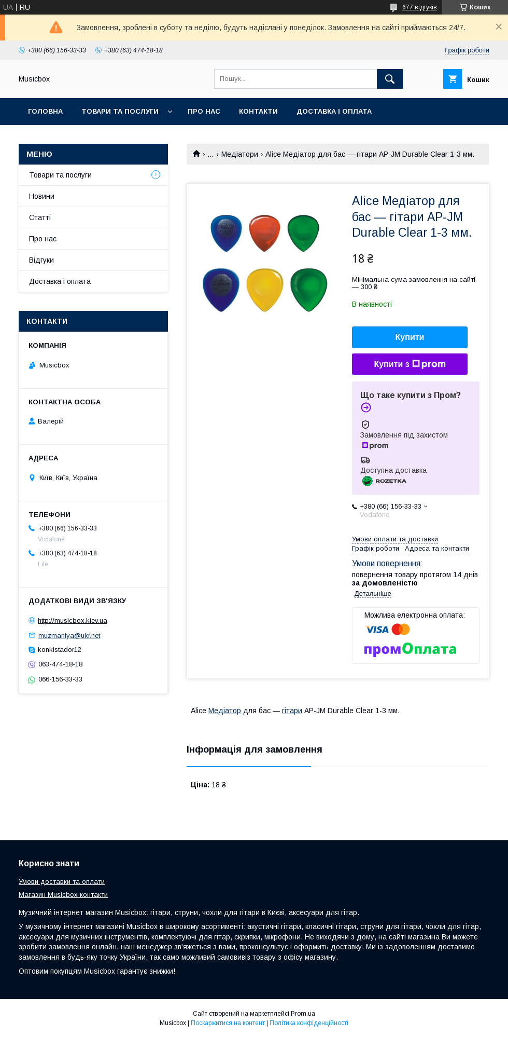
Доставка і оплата (334, 111)
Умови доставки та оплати (62, 881)
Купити (410, 337)
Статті (40, 217)
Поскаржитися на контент (228, 1023)
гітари (292, 710)
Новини (41, 196)
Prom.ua (303, 1013)
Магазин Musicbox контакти (63, 894)
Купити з (409, 364)
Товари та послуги (120, 111)
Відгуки (41, 260)
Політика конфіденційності (309, 1023)
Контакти (258, 111)
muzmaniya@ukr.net (69, 635)
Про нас (204, 111)
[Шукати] (390, 79)
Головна (45, 111)
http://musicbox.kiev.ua (72, 620)
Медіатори (239, 154)
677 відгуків (419, 7)
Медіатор (224, 710)
